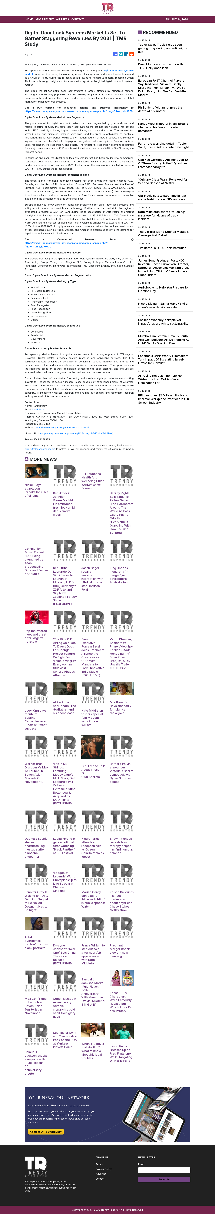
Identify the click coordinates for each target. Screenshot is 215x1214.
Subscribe (164, 1179)
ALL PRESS (62, 19)
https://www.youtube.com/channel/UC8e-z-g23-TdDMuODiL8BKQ (75, 433)
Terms (99, 1164)
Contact (100, 1178)
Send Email (38, 409)
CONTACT (77, 19)
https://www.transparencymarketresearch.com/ (62, 427)
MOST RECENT (45, 19)
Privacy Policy (104, 1169)
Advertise (101, 1173)
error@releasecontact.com (40, 448)
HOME (29, 19)
